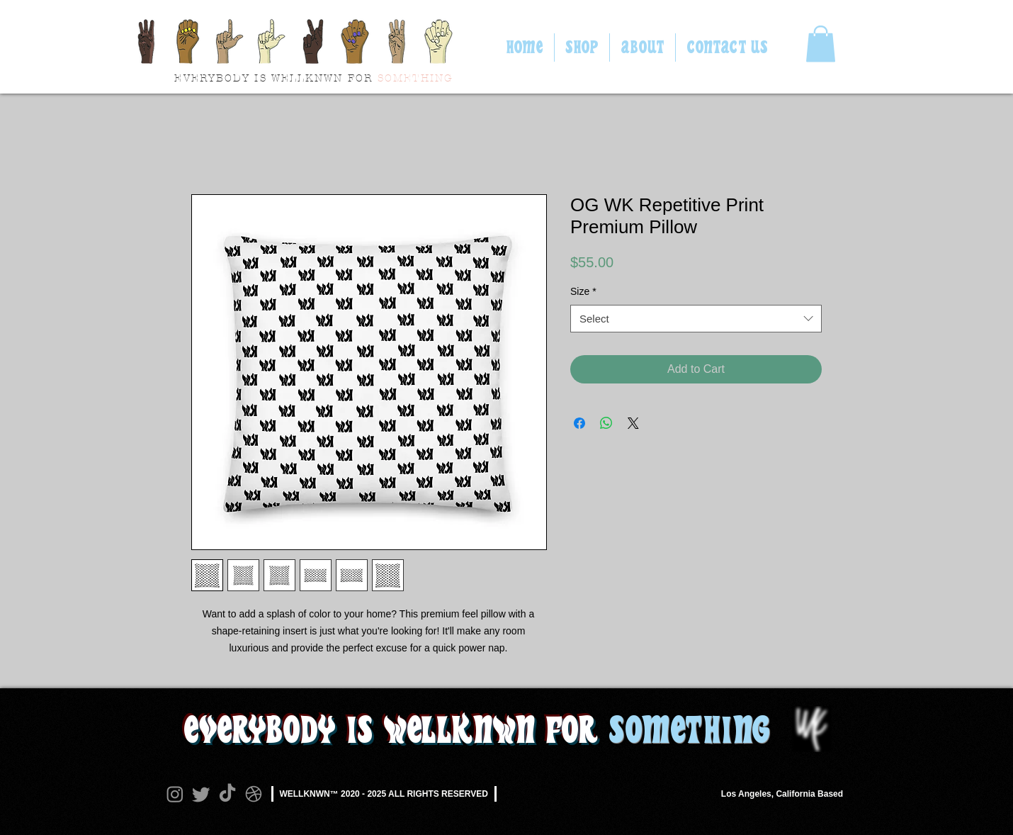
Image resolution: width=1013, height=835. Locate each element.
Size (583, 291)
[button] (820, 44)
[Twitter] (201, 794)
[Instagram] (175, 794)
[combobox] (696, 318)
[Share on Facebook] (579, 423)
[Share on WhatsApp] (606, 423)
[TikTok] (227, 794)
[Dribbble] (253, 794)
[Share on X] (633, 423)
